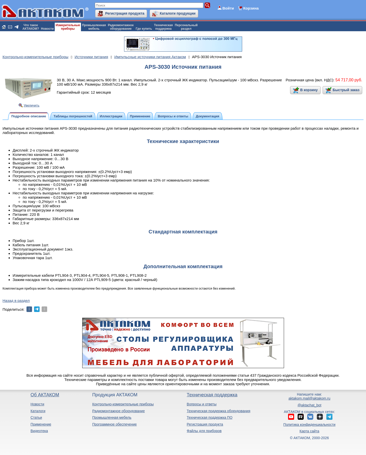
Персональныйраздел (186, 26)
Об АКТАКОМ (45, 394)
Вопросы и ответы (201, 404)
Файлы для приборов (204, 431)
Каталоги (38, 411)
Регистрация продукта (124, 13)
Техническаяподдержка (163, 26)
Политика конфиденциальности (309, 425)
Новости (47, 28)
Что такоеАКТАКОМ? (30, 26)
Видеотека (39, 431)
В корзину (309, 90)
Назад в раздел (16, 300)
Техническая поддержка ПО (209, 417)
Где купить (144, 28)
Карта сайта (309, 431)
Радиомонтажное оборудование (118, 411)
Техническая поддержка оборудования (218, 411)
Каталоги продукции (177, 13)
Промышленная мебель (111, 417)
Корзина (251, 8)
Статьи (36, 417)
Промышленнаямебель (94, 26)
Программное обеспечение (114, 424)
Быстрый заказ (346, 90)
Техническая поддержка (212, 394)
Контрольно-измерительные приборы (123, 404)
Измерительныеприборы (68, 26)
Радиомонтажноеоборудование (121, 26)
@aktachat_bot (309, 405)
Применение (41, 424)
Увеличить (32, 105)
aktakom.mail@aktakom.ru (309, 398)
